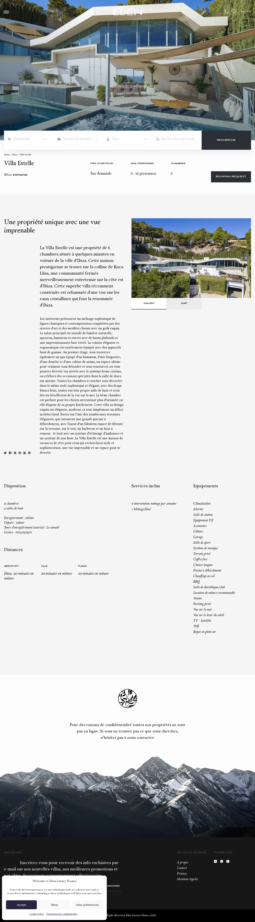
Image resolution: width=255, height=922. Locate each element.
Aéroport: (11, 566)
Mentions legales (187, 879)
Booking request (231, 176)
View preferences (87, 904)
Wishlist (233, 11)
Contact (182, 868)
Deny (54, 904)
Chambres (178, 163)
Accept (21, 904)
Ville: (44, 566)
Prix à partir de (101, 163)
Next (246, 258)
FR (243, 12)
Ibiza (14, 155)
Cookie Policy (36, 914)
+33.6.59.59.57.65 (226, 11)
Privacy (182, 873)
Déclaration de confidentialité (61, 914)
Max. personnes (142, 163)
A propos (182, 862)
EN (249, 12)
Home (7, 155)
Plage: (82, 566)
